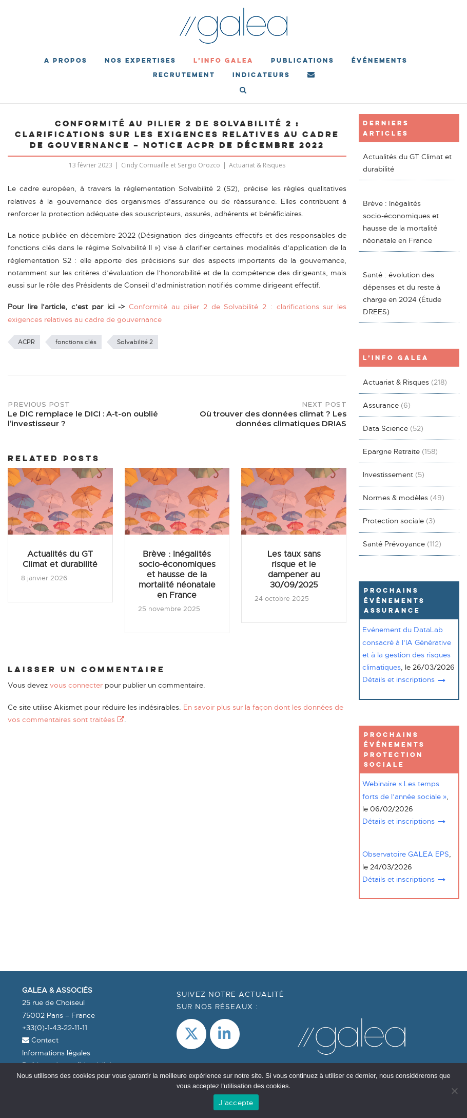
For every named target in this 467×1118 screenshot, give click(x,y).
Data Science (385, 428)
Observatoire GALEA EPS (405, 854)
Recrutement (184, 74)
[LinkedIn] (225, 1034)
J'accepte (236, 1102)
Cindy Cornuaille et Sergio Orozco (170, 165)
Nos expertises (140, 60)
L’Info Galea (223, 60)
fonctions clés (75, 342)
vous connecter (76, 685)
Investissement (388, 474)
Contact (40, 1040)
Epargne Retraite (391, 451)
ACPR (26, 342)
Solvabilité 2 (135, 342)
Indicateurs (261, 74)
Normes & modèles (395, 497)
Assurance (381, 405)
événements (379, 60)
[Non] (454, 1091)
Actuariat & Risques (257, 165)
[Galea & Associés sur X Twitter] (191, 1034)
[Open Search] (243, 91)
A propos (65, 60)
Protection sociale (393, 520)
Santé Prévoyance (394, 543)
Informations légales (56, 1052)
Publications (302, 60)
